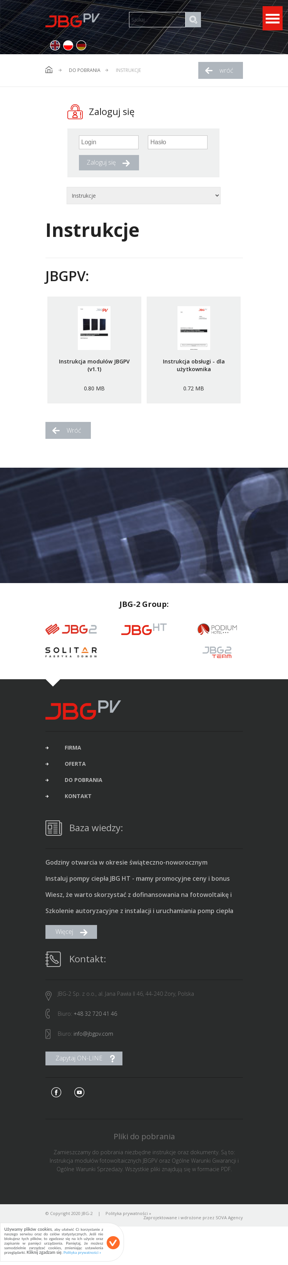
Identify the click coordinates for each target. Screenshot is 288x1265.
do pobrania (83, 786)
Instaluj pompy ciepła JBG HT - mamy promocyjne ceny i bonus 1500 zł (137, 885)
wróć (226, 70)
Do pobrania (84, 70)
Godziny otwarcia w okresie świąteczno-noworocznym (126, 869)
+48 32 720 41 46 (95, 1019)
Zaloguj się (101, 162)
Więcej (64, 937)
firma (73, 754)
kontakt (78, 802)
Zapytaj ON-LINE (78, 1064)
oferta (75, 770)
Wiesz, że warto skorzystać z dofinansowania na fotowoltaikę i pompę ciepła (138, 901)
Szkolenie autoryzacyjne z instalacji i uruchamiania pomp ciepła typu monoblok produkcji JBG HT (139, 917)
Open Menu (273, 18)
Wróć (74, 430)
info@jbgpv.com (93, 1039)
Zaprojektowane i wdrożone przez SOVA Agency (193, 1224)
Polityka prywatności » (128, 1219)
